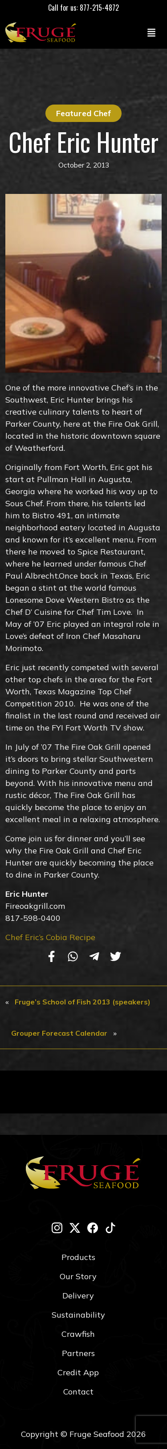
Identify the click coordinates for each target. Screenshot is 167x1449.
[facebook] (92, 1227)
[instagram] (57, 1227)
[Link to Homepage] (42, 32)
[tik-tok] (110, 1227)
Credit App (78, 1372)
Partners (78, 1353)
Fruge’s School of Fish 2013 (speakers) (83, 1001)
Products (78, 1257)
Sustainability (78, 1315)
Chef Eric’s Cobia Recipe (50, 937)
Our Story (78, 1276)
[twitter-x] (74, 1227)
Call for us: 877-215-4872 (83, 7)
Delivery (78, 1295)
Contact (78, 1391)
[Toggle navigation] (151, 32)
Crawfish (78, 1334)
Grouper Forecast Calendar (59, 1033)
